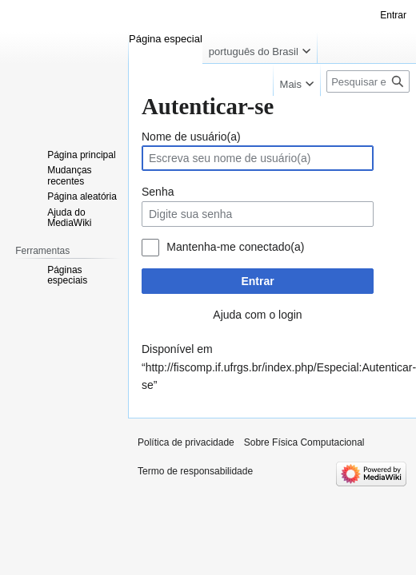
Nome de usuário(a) (191, 136)
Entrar (257, 281)
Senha (158, 191)
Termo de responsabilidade (195, 471)
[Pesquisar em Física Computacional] (368, 81)
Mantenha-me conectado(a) (235, 246)
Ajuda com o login (257, 314)
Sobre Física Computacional (304, 442)
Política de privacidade (186, 442)
